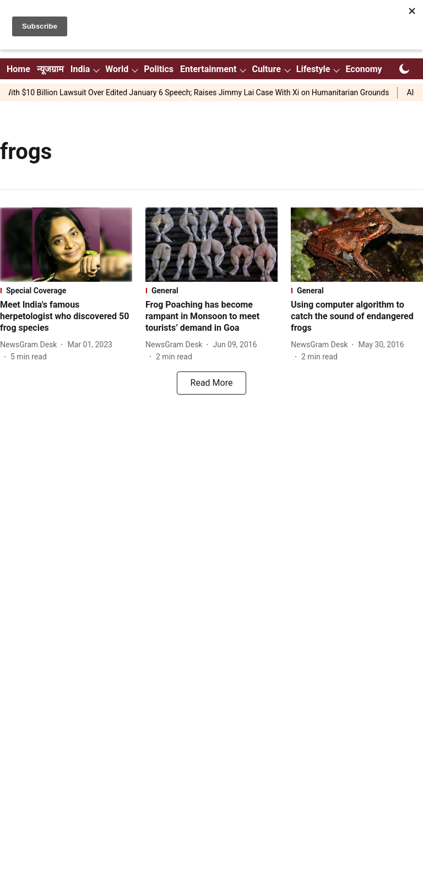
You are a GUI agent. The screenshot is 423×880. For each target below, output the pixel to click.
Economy (363, 69)
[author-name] (30, 345)
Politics (158, 69)
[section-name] (66, 290)
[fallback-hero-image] (66, 244)
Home (18, 69)
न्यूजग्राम (50, 69)
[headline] (66, 316)
